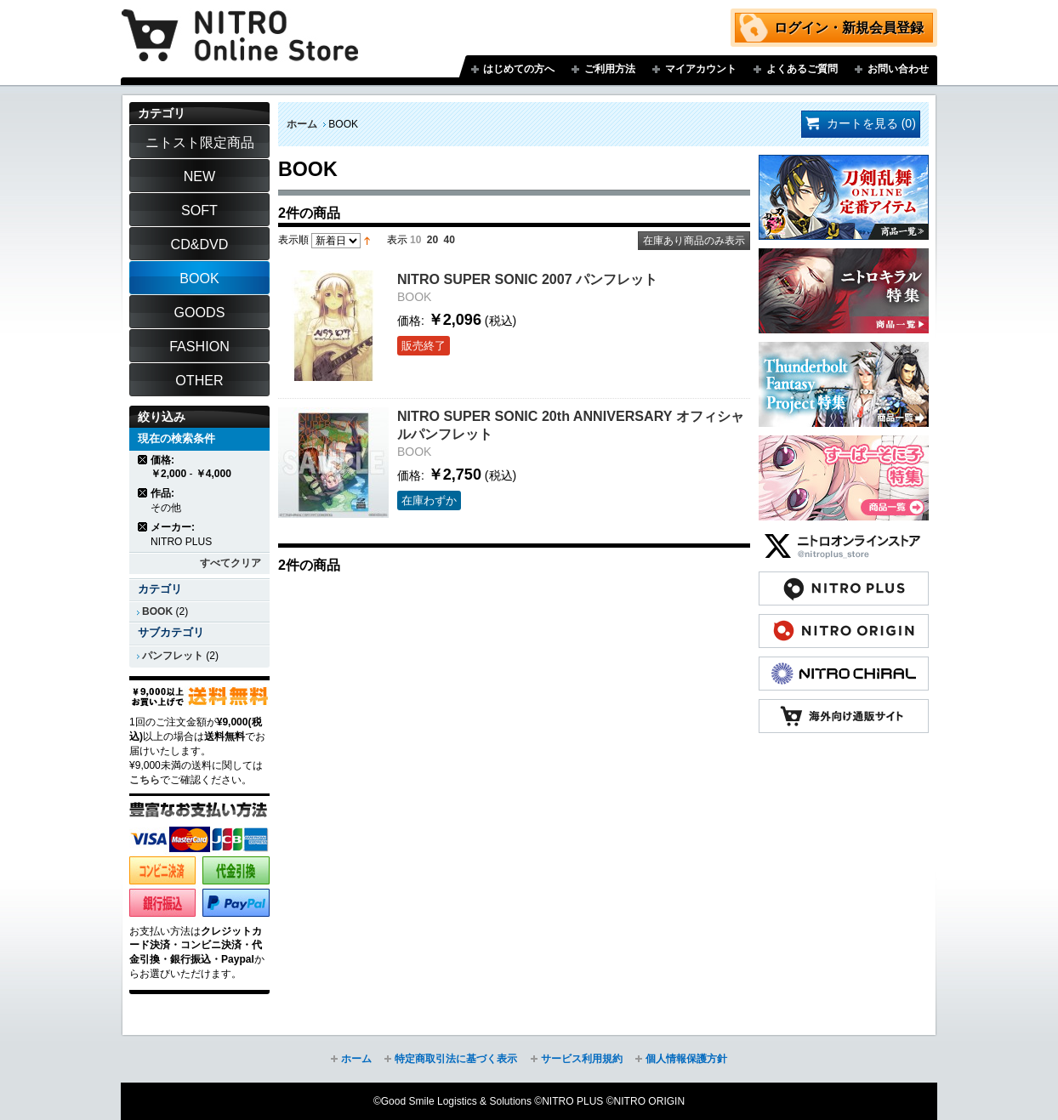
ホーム (302, 124)
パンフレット (172, 656)
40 (449, 240)
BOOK (157, 611)
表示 (397, 240)
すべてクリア (230, 563)
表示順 (293, 240)
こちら (144, 780)
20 (432, 240)
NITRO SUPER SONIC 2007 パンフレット (527, 279)
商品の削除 (143, 459)
